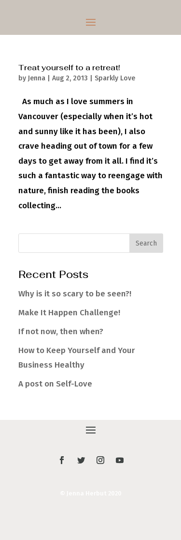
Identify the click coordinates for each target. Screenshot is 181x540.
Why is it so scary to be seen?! (74, 294)
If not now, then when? (60, 331)
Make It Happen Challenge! (69, 313)
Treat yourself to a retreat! (69, 67)
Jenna (36, 78)
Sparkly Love (115, 78)
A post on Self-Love (55, 384)
